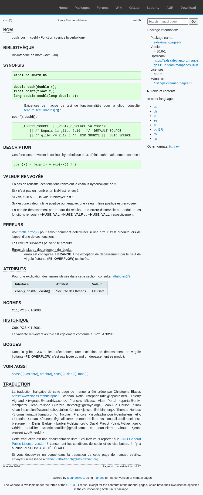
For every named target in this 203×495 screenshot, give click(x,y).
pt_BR (158, 129)
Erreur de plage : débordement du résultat (42, 249)
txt (171, 146)
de (156, 111)
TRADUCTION (16, 384)
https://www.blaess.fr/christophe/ (35, 396)
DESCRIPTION (17, 147)
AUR (169, 8)
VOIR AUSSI (15, 366)
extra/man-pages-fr (167, 42)
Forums (102, 8)
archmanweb (75, 477)
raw (177, 146)
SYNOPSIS (13, 65)
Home (63, 8)
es (155, 120)
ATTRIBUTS (14, 269)
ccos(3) (59, 374)
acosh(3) (18, 374)
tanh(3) (83, 374)
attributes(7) (121, 276)
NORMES (12, 302)
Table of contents (163, 91)
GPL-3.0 (71, 485)
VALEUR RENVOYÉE (23, 176)
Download (188, 8)
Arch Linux (25, 7)
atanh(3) (46, 374)
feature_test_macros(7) (41, 110)
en (156, 116)
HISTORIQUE (16, 320)
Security (153, 8)
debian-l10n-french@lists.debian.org (72, 459)
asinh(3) (32, 374)
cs (155, 107)
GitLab (134, 8)
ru (155, 138)
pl (155, 125)
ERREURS (13, 224)
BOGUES (12, 344)
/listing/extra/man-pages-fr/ (173, 83)
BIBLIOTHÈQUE (18, 47)
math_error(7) (29, 232)
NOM (8, 30)
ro (155, 134)
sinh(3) (71, 374)
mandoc (99, 477)
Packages (82, 8)
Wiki (119, 8)
